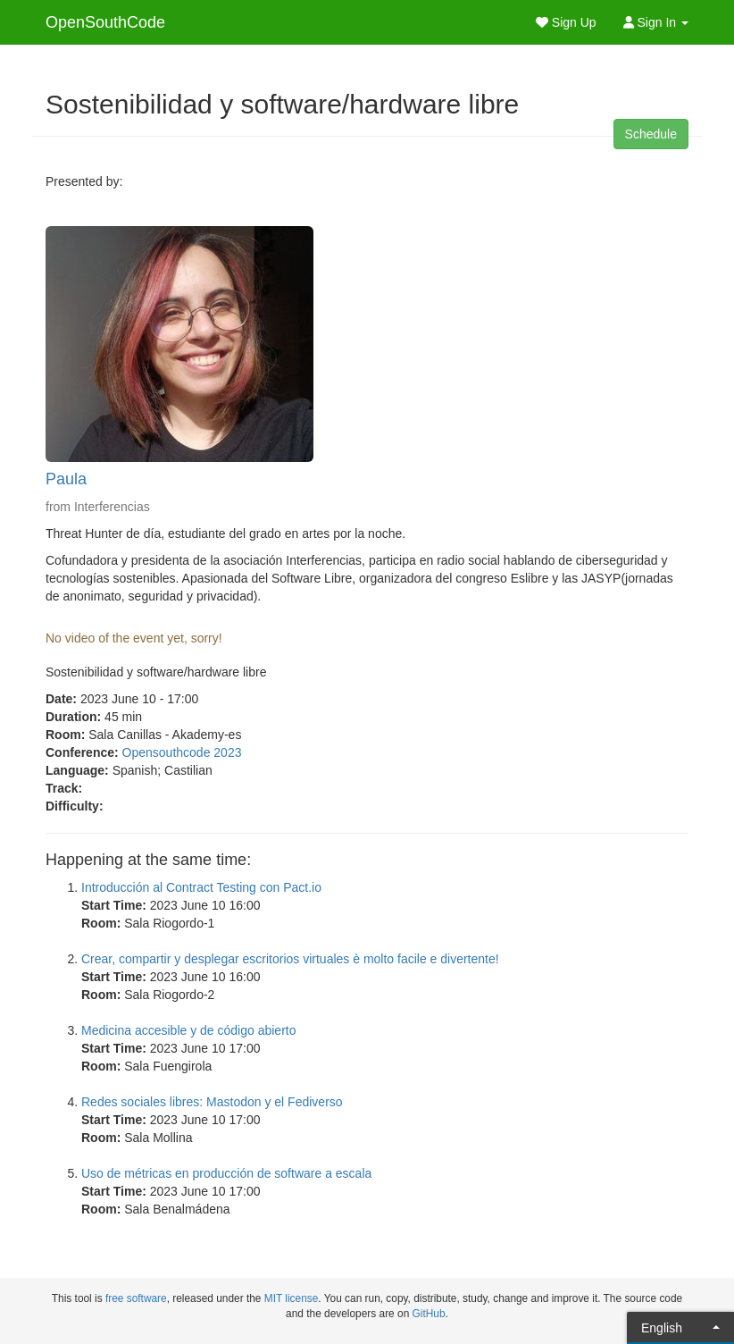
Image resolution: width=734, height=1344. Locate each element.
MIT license (291, 1298)
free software (136, 1298)
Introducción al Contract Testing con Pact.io (201, 887)
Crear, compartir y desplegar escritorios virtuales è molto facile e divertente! (290, 959)
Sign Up (566, 22)
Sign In (655, 22)
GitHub (429, 1313)
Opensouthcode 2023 (182, 752)
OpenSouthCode (105, 22)
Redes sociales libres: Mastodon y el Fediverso (212, 1102)
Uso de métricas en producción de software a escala (226, 1173)
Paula (66, 479)
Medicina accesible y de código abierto (188, 1030)
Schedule (651, 134)
